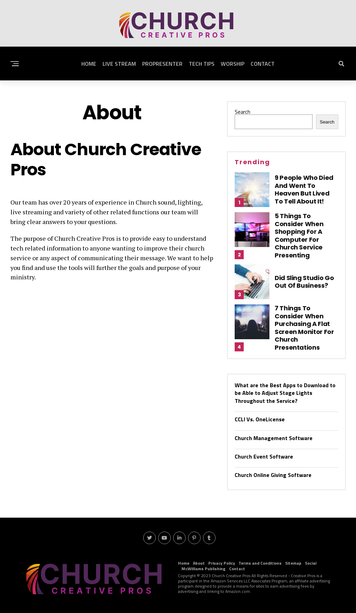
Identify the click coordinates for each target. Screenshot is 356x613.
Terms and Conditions (260, 563)
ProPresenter (162, 63)
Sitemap (293, 563)
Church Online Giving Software (273, 475)
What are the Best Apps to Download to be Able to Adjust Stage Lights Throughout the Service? (285, 393)
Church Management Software (274, 438)
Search (242, 112)
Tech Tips (202, 63)
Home (88, 63)
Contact (263, 63)
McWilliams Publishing (203, 568)
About (199, 563)
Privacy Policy (221, 563)
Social (310, 563)
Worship (232, 63)
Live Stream (119, 63)
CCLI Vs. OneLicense (260, 419)
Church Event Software (264, 456)
